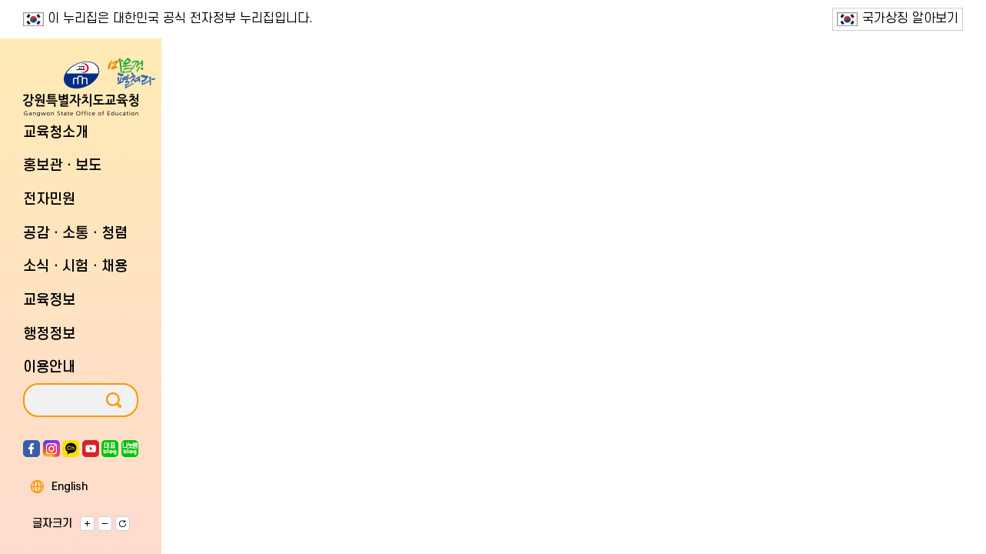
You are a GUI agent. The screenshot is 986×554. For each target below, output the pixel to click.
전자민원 (49, 200)
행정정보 (49, 334)
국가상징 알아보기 (897, 19)
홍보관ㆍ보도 (62, 166)
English (69, 487)
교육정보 (49, 300)
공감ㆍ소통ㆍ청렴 (75, 233)
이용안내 (49, 367)
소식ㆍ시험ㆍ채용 (75, 267)
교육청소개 (55, 133)
